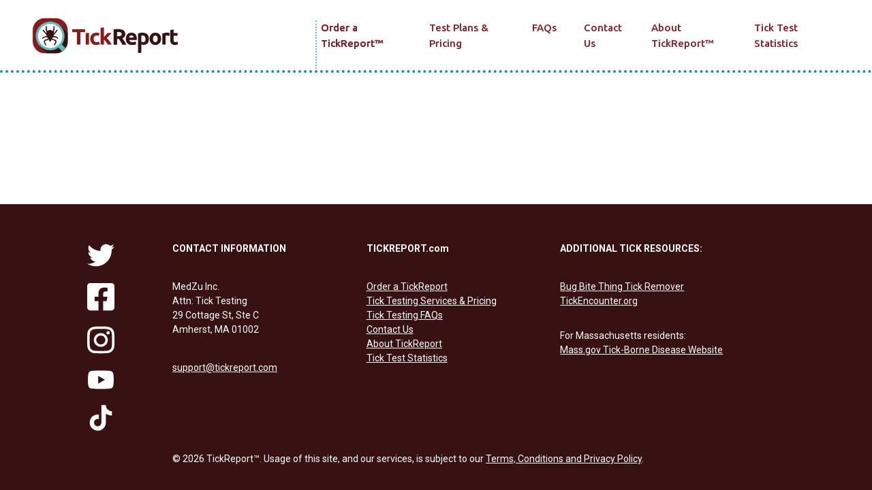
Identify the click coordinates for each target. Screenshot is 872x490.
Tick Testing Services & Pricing (432, 300)
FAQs (544, 27)
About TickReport (682, 35)
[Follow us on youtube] (100, 380)
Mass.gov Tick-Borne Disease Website (641, 349)
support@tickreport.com (224, 367)
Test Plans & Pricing (458, 35)
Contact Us (603, 35)
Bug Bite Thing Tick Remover (622, 286)
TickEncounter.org (599, 300)
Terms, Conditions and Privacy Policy (564, 458)
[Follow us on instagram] (100, 340)
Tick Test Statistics (776, 35)
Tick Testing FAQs (405, 315)
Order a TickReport (352, 35)
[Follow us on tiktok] (100, 417)
